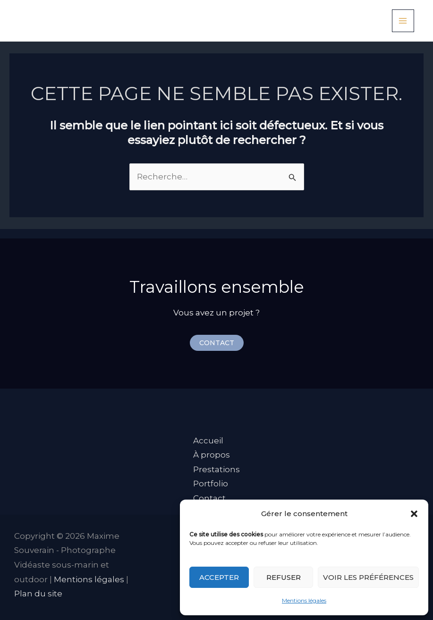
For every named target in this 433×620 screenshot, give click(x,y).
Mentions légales (304, 600)
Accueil (208, 440)
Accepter (219, 577)
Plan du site (38, 593)
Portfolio (210, 483)
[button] (414, 513)
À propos (211, 454)
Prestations (216, 469)
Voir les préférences (368, 577)
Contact (209, 498)
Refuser (283, 577)
